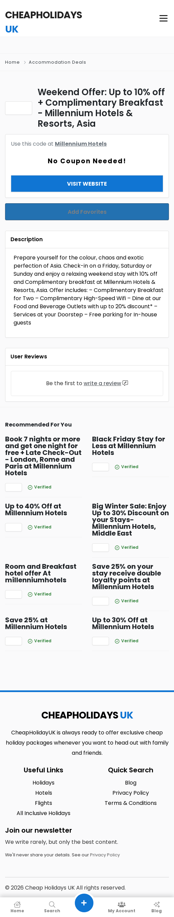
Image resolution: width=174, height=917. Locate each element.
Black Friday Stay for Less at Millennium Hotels (128, 437)
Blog (156, 907)
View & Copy (87, 175)
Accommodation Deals (57, 62)
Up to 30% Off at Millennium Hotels (123, 615)
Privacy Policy (105, 846)
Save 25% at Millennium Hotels (36, 615)
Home (12, 62)
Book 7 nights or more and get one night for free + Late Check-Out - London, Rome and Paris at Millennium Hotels (43, 447)
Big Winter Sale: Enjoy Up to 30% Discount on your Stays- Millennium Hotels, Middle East (130, 511)
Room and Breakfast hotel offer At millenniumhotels (41, 565)
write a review (102, 375)
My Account (121, 907)
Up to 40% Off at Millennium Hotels (36, 501)
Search (52, 907)
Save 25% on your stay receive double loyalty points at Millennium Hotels (126, 568)
